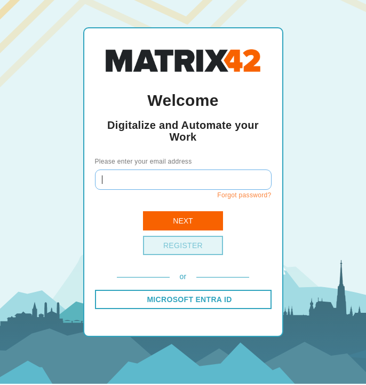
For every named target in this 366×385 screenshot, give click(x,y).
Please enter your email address (143, 161)
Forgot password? (244, 195)
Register (183, 245)
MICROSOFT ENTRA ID (189, 299)
